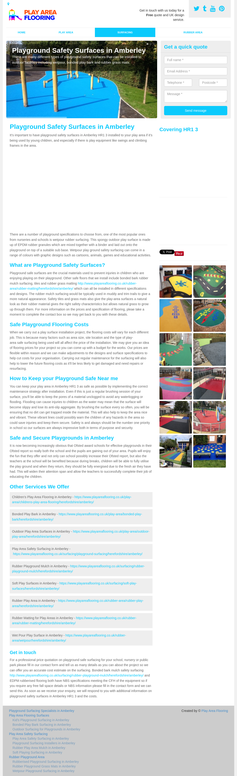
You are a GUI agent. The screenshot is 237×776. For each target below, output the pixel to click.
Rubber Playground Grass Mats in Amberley (44, 766)
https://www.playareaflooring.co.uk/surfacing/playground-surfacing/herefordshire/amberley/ (78, 554)
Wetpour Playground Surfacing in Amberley (43, 771)
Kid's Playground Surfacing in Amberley (40, 720)
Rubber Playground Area (26, 757)
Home (22, 32)
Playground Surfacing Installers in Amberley (43, 743)
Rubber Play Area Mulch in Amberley (38, 748)
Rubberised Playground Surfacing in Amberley (45, 762)
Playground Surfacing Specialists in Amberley (41, 711)
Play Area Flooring (215, 711)
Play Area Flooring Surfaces (29, 715)
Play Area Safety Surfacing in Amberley (40, 738)
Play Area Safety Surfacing (28, 734)
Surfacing (125, 32)
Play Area (66, 32)
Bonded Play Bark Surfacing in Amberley (41, 724)
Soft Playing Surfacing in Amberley (37, 752)
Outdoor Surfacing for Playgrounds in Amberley (46, 729)
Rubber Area (193, 32)
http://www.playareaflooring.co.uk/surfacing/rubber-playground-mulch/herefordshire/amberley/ (76, 675)
